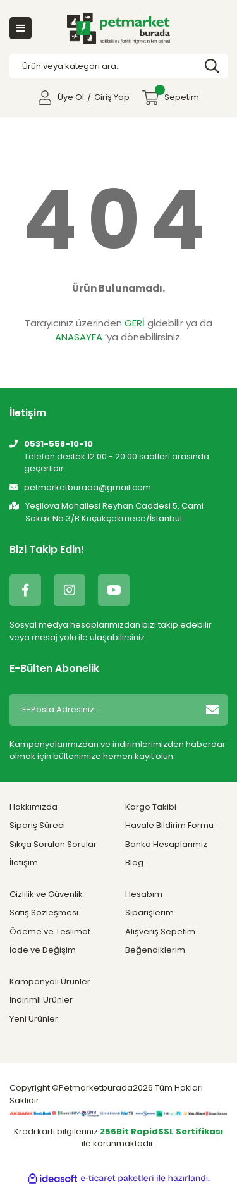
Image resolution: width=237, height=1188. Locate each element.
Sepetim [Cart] (177, 94)
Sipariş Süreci (37, 825)
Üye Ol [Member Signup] (71, 97)
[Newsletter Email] (101, 710)
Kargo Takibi (150, 807)
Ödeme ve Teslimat (49, 931)
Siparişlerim (149, 912)
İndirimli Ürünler (41, 1000)
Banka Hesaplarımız (166, 844)
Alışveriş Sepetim (160, 931)
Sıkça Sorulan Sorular (53, 844)
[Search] (118, 66)
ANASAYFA (78, 336)
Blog (134, 863)
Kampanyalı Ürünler (49, 981)
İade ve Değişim (42, 950)
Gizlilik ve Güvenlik (46, 894)
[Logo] (118, 28)
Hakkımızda (33, 807)
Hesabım (143, 894)
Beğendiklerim (155, 950)
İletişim (23, 863)
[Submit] (212, 710)
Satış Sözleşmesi (43, 912)
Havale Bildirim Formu (169, 825)
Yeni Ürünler (33, 1019)
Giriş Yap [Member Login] (112, 97)
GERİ (135, 323)
